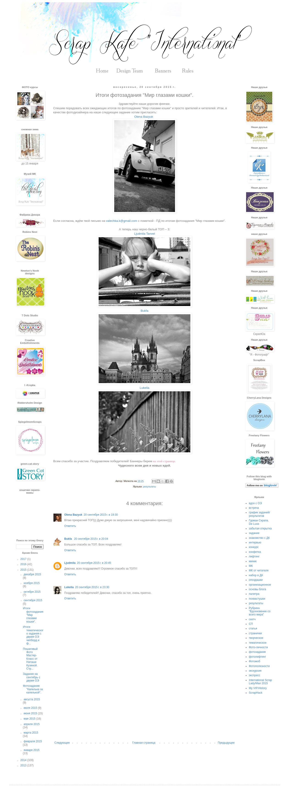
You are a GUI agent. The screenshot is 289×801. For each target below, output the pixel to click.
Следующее (62, 742)
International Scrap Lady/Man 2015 (260, 682)
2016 (23, 564)
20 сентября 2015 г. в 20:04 (91, 538)
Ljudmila (69, 563)
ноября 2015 (32, 583)
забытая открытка (260, 528)
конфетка (255, 551)
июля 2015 (31, 707)
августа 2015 (32, 699)
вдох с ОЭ (255, 503)
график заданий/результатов (259, 514)
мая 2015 (30, 718)
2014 (23, 760)
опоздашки (256, 579)
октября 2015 (32, 591)
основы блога (257, 589)
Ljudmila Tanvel (144, 233)
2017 (23, 559)
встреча (254, 507)
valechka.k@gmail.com (121, 220)
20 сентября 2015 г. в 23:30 (92, 587)
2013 (23, 765)
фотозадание (257, 652)
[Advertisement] (144, 703)
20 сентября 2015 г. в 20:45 (94, 563)
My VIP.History (258, 688)
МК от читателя (258, 570)
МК (251, 565)
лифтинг (254, 556)
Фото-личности (258, 647)
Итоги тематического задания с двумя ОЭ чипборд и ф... (33, 635)
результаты (149, 486)
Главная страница (144, 742)
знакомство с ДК (259, 538)
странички (255, 633)
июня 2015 (31, 713)
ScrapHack (255, 692)
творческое (256, 638)
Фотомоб (254, 661)
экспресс (254, 675)
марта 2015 (31, 732)
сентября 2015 (33, 600)
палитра (254, 593)
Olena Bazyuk (144, 116)
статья (253, 628)
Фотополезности (259, 666)
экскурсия (255, 670)
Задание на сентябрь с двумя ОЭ (31, 677)
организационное (260, 584)
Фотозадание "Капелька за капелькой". (33, 689)
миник (253, 561)
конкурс (254, 547)
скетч (252, 619)
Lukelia (144, 387)
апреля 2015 (32, 724)
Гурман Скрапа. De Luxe (259, 522)
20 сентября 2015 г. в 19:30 (101, 514)
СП (251, 624)
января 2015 (31, 750)
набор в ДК (256, 575)
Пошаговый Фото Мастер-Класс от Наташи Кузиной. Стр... (30, 658)
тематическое (258, 642)
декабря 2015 (32, 574)
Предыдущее (226, 742)
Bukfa (144, 310)
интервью (255, 542)
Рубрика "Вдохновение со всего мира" (259, 611)
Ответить (70, 526)
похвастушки (257, 598)
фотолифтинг (257, 656)
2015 (23, 569)
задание (254, 533)
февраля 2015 (33, 741)
